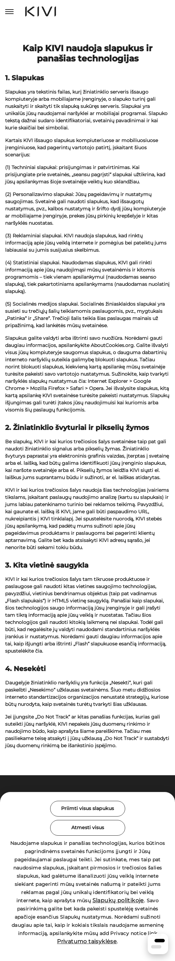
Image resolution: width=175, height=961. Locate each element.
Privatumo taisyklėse (87, 941)
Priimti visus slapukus (87, 808)
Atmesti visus (87, 827)
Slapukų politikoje (118, 900)
